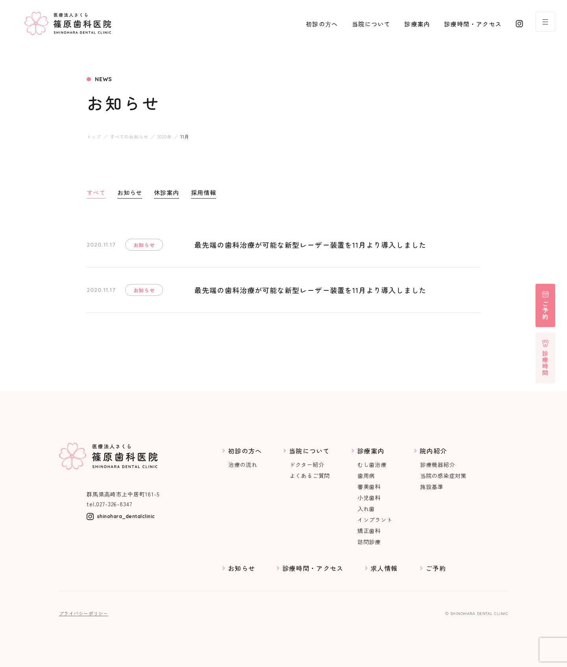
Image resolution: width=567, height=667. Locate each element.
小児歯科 (369, 497)
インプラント (375, 519)
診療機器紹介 (437, 464)
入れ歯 (366, 508)
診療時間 (545, 363)
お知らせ (130, 192)
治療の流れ (243, 464)
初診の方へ (245, 451)
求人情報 (384, 568)
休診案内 (166, 192)
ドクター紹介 (306, 464)
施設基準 (431, 486)
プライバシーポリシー (83, 613)
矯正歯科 (369, 530)
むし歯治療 (372, 464)
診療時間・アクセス (473, 24)
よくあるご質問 (309, 475)
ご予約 (545, 310)
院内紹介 (433, 451)
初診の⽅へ (322, 24)
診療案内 (417, 24)
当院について (371, 24)
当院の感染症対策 (443, 475)
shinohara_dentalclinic (126, 516)
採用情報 (203, 192)
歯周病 (366, 475)
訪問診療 (369, 541)
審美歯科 (369, 486)
